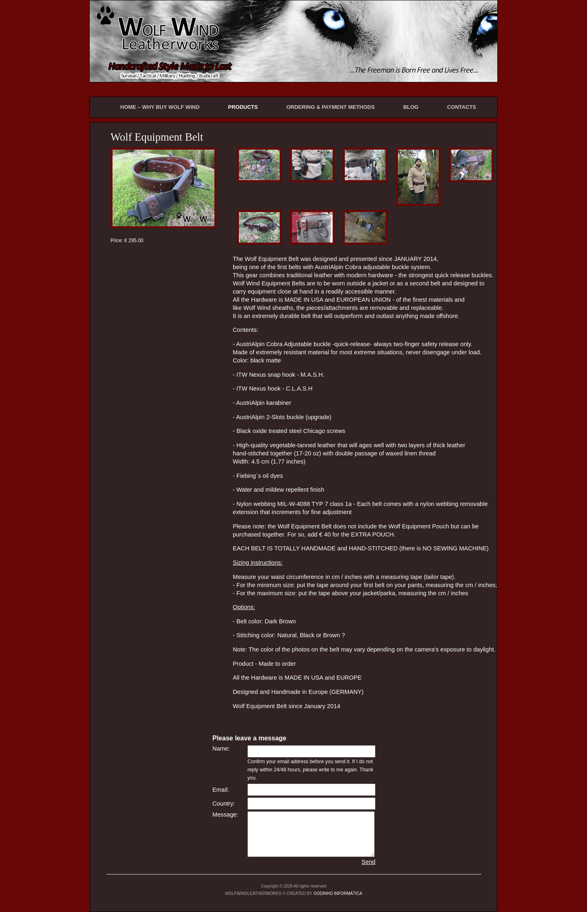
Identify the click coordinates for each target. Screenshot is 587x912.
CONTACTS (461, 107)
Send (368, 862)
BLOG (411, 107)
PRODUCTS (243, 107)
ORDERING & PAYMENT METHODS (330, 107)
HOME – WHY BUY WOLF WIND (160, 107)
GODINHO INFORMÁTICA (337, 893)
